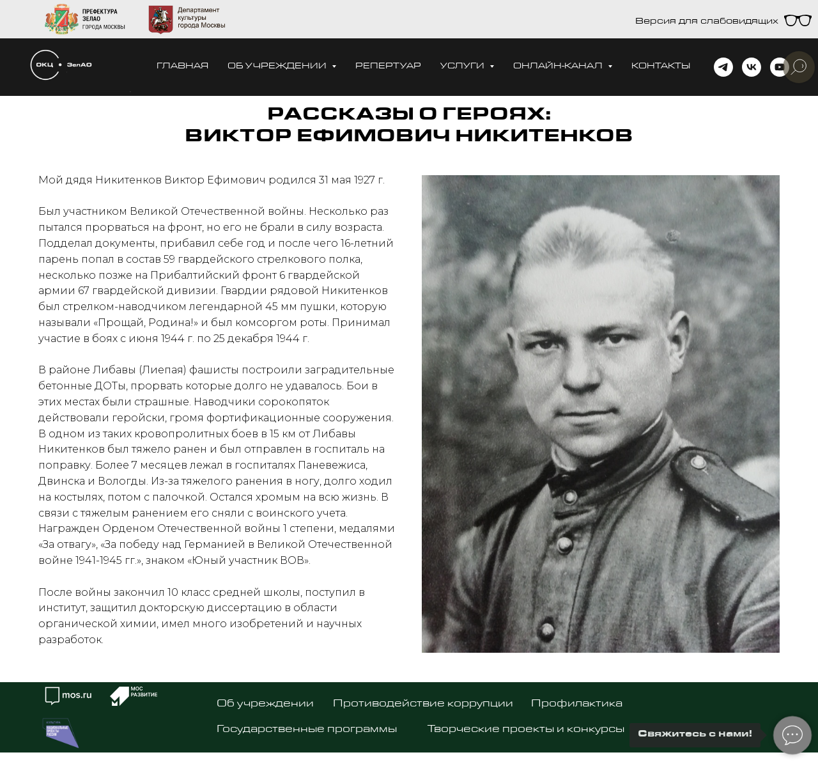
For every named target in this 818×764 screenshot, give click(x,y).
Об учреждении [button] (278, 67)
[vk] (751, 67)
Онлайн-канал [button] (559, 67)
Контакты (660, 67)
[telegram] (723, 67)
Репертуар (388, 67)
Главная (182, 67)
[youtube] (779, 67)
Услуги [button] (463, 67)
